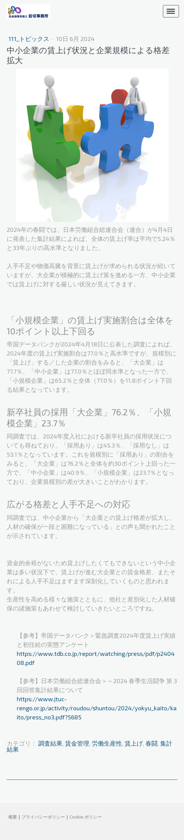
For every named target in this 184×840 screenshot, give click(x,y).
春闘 (151, 743)
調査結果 (50, 743)
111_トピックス (29, 38)
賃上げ (134, 743)
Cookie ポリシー (85, 817)
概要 (12, 817)
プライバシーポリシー (43, 817)
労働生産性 (107, 743)
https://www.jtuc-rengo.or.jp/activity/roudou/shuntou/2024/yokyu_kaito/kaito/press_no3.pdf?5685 (97, 708)
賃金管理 (77, 743)
